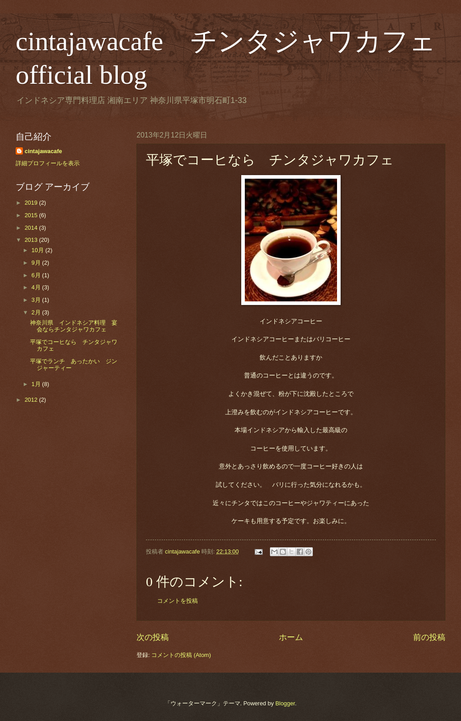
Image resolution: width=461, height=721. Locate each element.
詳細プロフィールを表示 (48, 163)
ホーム (291, 637)
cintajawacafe (43, 151)
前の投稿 (429, 637)
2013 (32, 239)
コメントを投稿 (177, 600)
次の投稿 (153, 637)
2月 (36, 312)
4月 (36, 287)
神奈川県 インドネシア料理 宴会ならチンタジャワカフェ (73, 326)
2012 (32, 399)
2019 (32, 202)
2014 (32, 227)
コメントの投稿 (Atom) (181, 655)
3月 (36, 299)
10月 (38, 250)
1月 (36, 384)
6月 (36, 275)
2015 (32, 215)
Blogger (285, 703)
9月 (36, 262)
